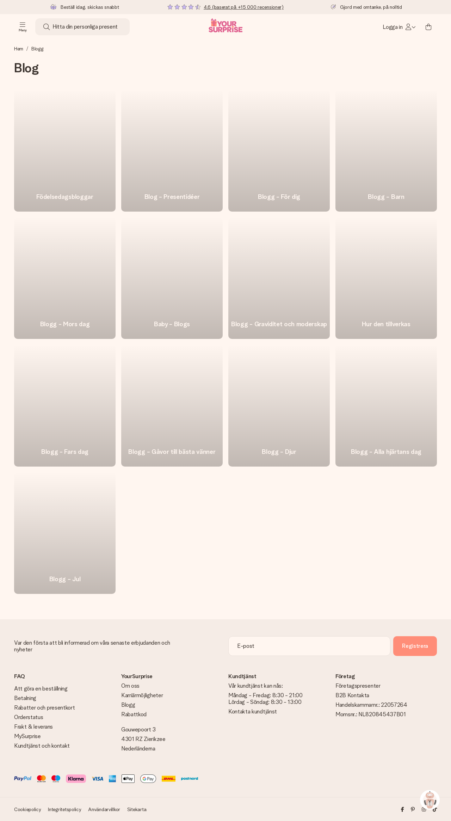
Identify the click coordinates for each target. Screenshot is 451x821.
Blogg (128, 704)
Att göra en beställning (41, 688)
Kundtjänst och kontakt (42, 745)
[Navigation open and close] (22, 26)
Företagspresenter (358, 685)
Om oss (130, 685)
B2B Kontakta (352, 695)
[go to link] (65, 151)
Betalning (25, 698)
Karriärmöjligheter (142, 695)
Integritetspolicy (64, 809)
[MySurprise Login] (399, 26)
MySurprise (27, 736)
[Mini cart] (428, 26)
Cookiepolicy (27, 809)
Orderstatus (28, 717)
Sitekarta (136, 809)
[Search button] (46, 26)
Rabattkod (134, 714)
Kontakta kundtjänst (252, 711)
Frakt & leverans (33, 726)
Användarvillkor (104, 809)
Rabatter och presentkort (44, 707)
